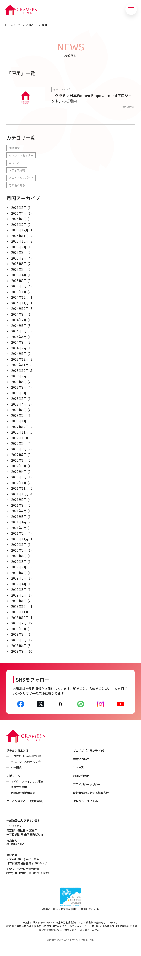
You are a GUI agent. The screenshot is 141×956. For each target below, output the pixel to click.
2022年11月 (20, 432)
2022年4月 (19, 471)
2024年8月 (19, 314)
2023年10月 (20, 370)
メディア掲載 (17, 170)
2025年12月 (20, 230)
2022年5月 (19, 466)
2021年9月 (19, 499)
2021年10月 (20, 494)
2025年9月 (19, 247)
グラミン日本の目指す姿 (26, 762)
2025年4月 (19, 275)
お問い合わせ (81, 776)
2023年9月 (19, 376)
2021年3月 (19, 527)
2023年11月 (20, 364)
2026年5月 (19, 207)
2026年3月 (19, 218)
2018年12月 (20, 606)
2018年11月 (20, 612)
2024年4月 (19, 336)
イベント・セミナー (21, 155)
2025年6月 (19, 263)
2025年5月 (19, 269)
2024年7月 (19, 320)
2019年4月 (19, 584)
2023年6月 (19, 393)
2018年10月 (20, 617)
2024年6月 (19, 325)
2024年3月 (19, 342)
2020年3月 (19, 561)
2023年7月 (19, 387)
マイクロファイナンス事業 (27, 781)
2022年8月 (19, 449)
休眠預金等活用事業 (23, 793)
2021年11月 (20, 488)
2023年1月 (19, 421)
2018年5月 (19, 640)
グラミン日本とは (17, 751)
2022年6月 (19, 460)
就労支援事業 (19, 787)
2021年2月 (19, 533)
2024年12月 (20, 297)
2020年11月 (20, 539)
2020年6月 (19, 544)
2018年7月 (19, 634)
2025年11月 (20, 235)
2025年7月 (19, 258)
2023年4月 (19, 404)
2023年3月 (19, 409)
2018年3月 (19, 651)
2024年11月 (20, 303)
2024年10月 (20, 308)
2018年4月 (19, 645)
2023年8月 (19, 381)
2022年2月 (19, 477)
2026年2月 (19, 224)
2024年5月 (19, 331)
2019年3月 (19, 589)
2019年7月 (19, 572)
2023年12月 (20, 359)
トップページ (12, 25)
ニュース (14, 163)
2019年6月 (19, 578)
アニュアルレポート (21, 178)
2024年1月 (19, 353)
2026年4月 (19, 213)
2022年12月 (20, 426)
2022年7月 (19, 454)
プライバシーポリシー (86, 784)
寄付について (81, 759)
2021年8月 (19, 505)
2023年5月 (19, 398)
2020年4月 (19, 555)
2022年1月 (19, 483)
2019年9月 (19, 567)
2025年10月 (20, 241)
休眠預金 (14, 148)
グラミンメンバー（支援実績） (25, 801)
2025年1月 (19, 292)
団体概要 (16, 767)
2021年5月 (19, 516)
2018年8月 (19, 629)
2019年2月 (19, 595)
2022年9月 (19, 443)
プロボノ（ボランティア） (89, 751)
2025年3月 (19, 280)
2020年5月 (19, 550)
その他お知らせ (18, 185)
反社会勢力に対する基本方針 (91, 793)
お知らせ (31, 25)
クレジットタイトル (85, 801)
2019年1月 (19, 600)
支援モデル (13, 776)
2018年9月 (19, 623)
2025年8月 (19, 252)
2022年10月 (20, 438)
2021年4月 (19, 522)
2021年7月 (19, 510)
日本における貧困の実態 (26, 756)
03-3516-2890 (15, 844)
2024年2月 (19, 348)
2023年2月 (19, 415)
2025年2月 (19, 286)
